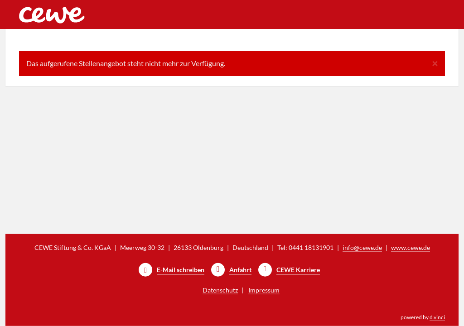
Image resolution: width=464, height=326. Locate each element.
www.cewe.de (410, 247)
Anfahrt (240, 269)
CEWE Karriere (298, 269)
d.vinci (437, 317)
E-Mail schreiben (180, 269)
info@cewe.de (362, 247)
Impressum (264, 290)
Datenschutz (220, 290)
